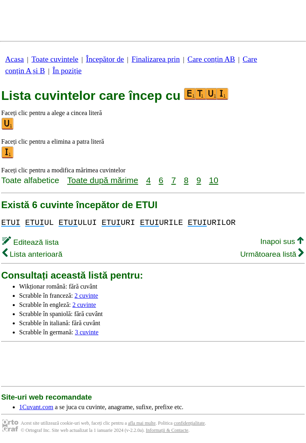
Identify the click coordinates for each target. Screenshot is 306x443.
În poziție (67, 70)
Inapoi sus (282, 241)
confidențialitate (189, 423)
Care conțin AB (211, 59)
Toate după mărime (102, 180)
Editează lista (30, 242)
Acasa (14, 59)
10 (213, 180)
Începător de (105, 59)
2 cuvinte (86, 295)
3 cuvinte (86, 332)
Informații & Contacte (167, 430)
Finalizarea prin (155, 59)
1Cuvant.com (36, 407)
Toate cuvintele (54, 59)
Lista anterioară (32, 254)
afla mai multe (141, 423)
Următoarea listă (272, 254)
